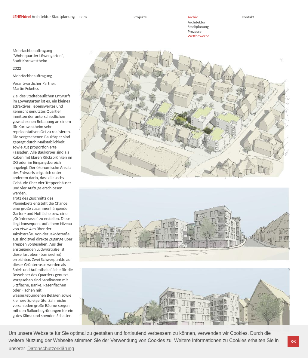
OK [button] (293, 341)
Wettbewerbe (198, 36)
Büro (83, 17)
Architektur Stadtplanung (44, 16)
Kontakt (249, 17)
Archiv (193, 17)
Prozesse (195, 31)
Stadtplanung (198, 27)
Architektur (196, 22)
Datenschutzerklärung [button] (50, 348)
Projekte (140, 17)
